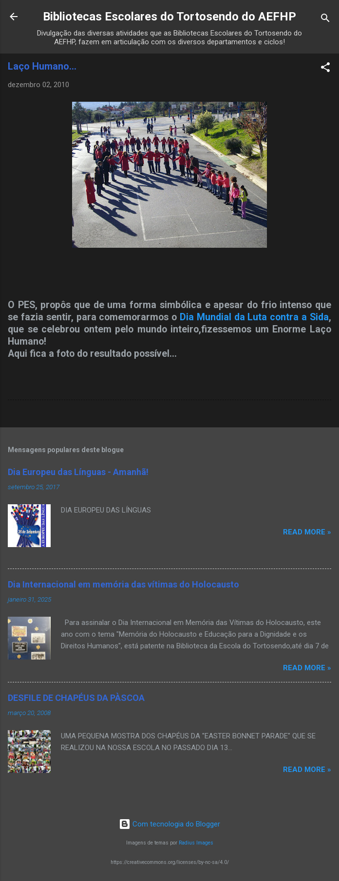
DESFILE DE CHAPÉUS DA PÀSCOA (76, 698)
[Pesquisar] (325, 20)
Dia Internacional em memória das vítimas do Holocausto (123, 584)
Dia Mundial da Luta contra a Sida (254, 317)
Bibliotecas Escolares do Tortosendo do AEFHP (169, 16)
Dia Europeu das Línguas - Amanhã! (78, 472)
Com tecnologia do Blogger (169, 824)
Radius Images (196, 843)
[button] (325, 68)
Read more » (307, 532)
